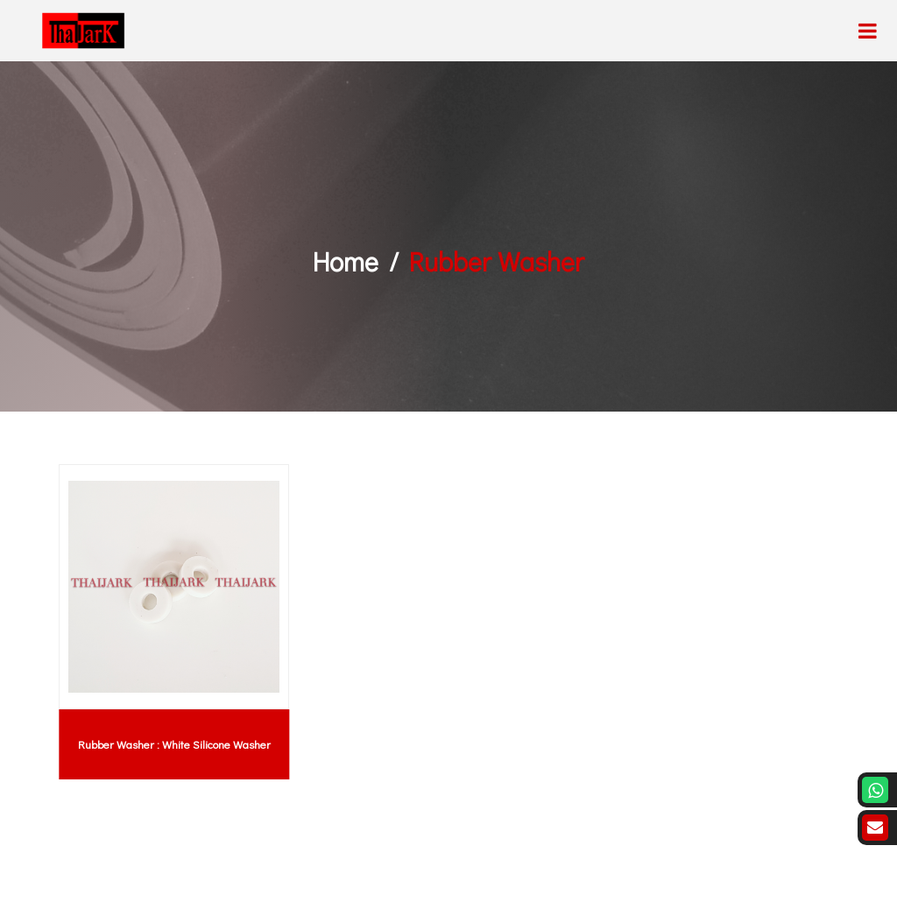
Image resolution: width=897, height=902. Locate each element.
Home (345, 261)
